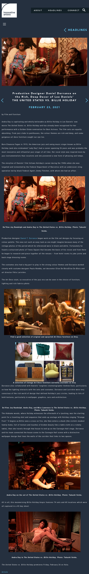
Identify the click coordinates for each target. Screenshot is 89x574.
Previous (2, 99)
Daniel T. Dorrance (29, 238)
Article (5, 572)
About (38, 10)
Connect (74, 10)
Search (84, 10)
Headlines (55, 10)
